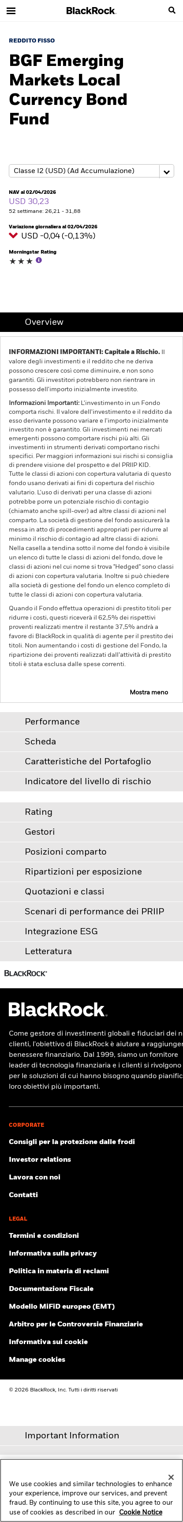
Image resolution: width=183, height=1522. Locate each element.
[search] (172, 10)
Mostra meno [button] (149, 693)
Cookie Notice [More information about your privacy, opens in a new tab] (140, 1517)
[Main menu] (11, 10)
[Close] (171, 1481)
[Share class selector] (91, 170)
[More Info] (39, 260)
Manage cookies (37, 1360)
